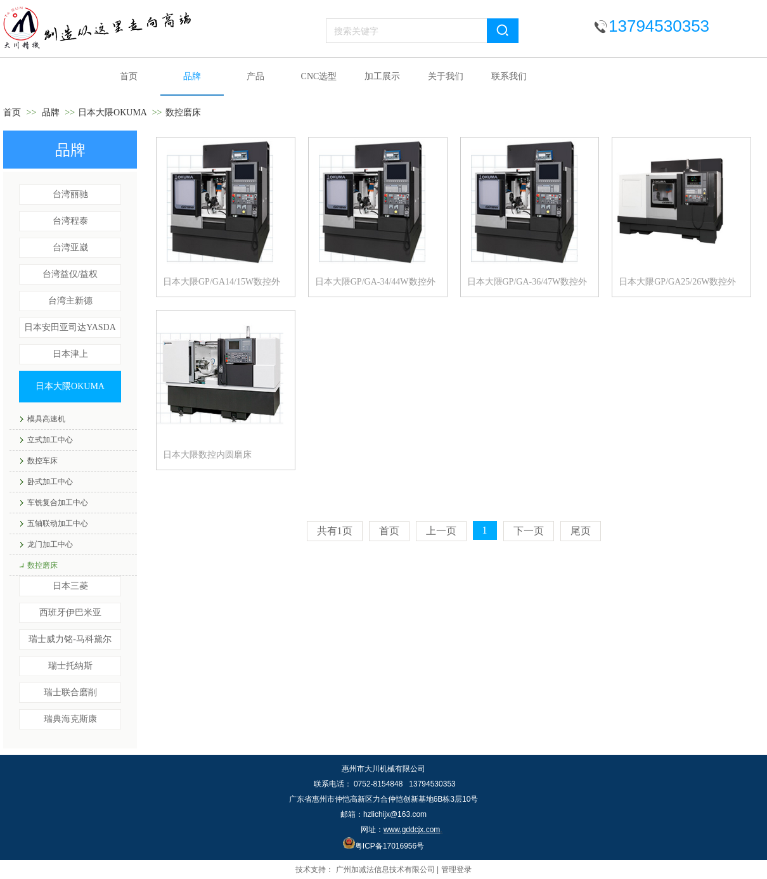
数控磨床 (183, 112)
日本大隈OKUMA (112, 112)
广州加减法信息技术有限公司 (385, 869)
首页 (12, 112)
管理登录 (456, 869)
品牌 (51, 112)
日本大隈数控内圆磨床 (207, 454)
